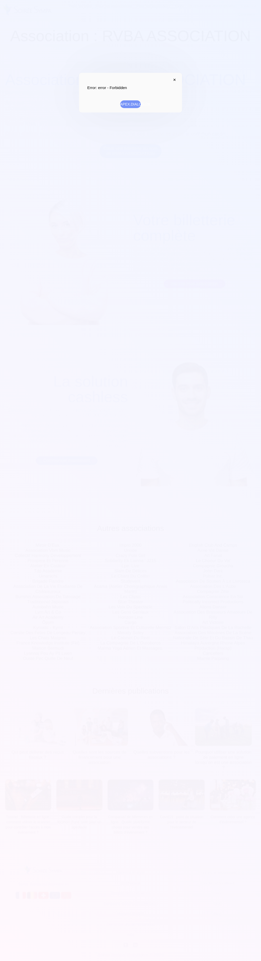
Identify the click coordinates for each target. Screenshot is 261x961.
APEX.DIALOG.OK (130, 104)
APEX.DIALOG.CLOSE (173, 80)
